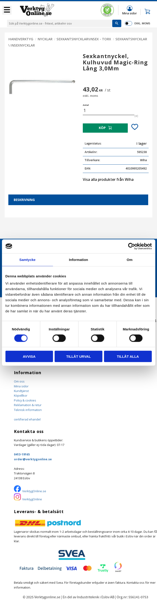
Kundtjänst (21, 391)
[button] (7, 10)
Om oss (19, 381)
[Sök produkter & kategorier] (59, 23)
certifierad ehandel (27, 419)
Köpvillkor (20, 395)
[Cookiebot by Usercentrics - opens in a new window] (131, 246)
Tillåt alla (128, 356)
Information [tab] (78, 259)
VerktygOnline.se (34, 491)
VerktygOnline (32, 499)
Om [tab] (129, 259)
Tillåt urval (78, 356)
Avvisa (29, 356)
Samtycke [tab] (27, 259)
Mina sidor (21, 386)
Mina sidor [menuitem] (129, 13)
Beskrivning (24, 199)
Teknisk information (28, 410)
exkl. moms (142, 23)
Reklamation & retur (28, 405)
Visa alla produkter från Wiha (108, 179)
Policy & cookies (25, 400)
